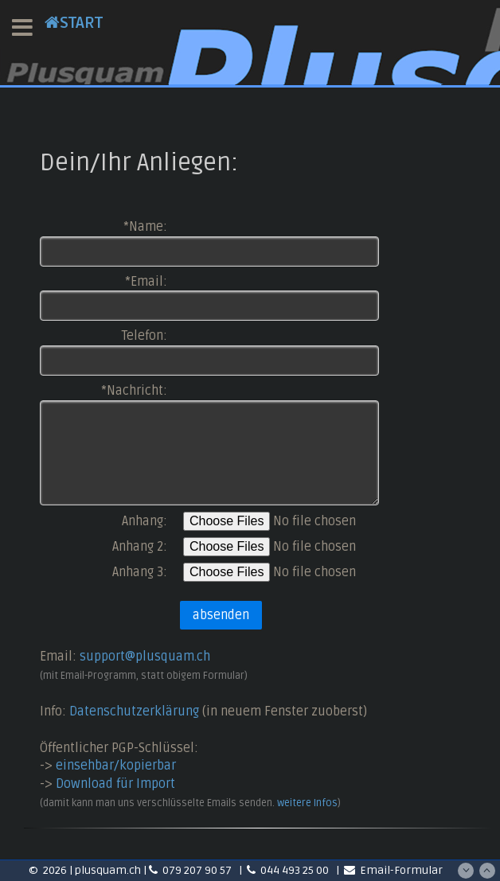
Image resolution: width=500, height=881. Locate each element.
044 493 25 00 (289, 870)
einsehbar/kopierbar (116, 766)
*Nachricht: (134, 391)
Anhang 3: (139, 572)
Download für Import (115, 784)
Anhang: (144, 521)
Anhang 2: (139, 547)
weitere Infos (307, 803)
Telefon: (144, 336)
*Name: (145, 227)
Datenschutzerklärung (134, 711)
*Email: (146, 282)
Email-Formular (393, 870)
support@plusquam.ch (145, 657)
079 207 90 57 (191, 870)
